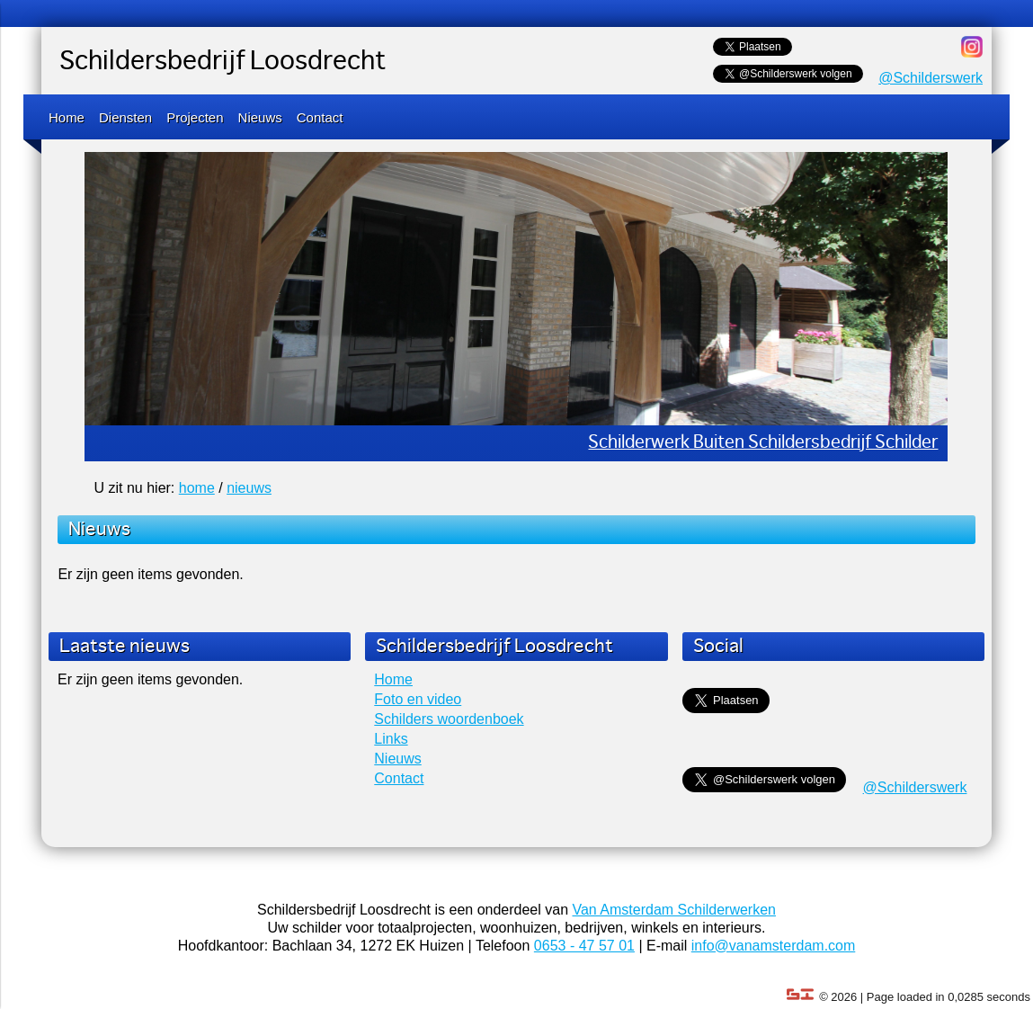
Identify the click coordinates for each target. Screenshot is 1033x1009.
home (197, 488)
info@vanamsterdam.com (773, 945)
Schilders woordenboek (448, 719)
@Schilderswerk (930, 77)
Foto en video (417, 699)
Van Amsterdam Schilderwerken (673, 909)
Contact (320, 117)
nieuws (249, 488)
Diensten (125, 117)
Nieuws (260, 117)
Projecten (194, 117)
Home (67, 117)
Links (390, 738)
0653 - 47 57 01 (584, 945)
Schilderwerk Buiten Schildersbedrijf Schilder (763, 443)
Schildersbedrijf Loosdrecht (222, 62)
